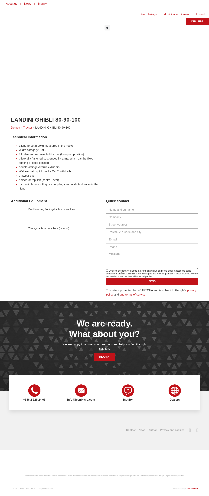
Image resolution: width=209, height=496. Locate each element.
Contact (131, 430)
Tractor (27, 127)
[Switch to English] (116, 5)
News (142, 430)
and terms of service (132, 294)
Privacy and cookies (172, 430)
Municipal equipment (176, 14)
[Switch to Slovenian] (110, 5)
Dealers (175, 400)
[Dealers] (174, 390)
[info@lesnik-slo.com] (81, 390)
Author (153, 430)
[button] (107, 27)
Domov (15, 127)
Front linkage (149, 14)
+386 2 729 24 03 (34, 400)
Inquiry (128, 400)
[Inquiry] (128, 390)
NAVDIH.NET (192, 489)
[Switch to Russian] (134, 5)
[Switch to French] (128, 5)
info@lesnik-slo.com (81, 400)
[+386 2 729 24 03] (34, 390)
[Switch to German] (122, 5)
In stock (201, 14)
